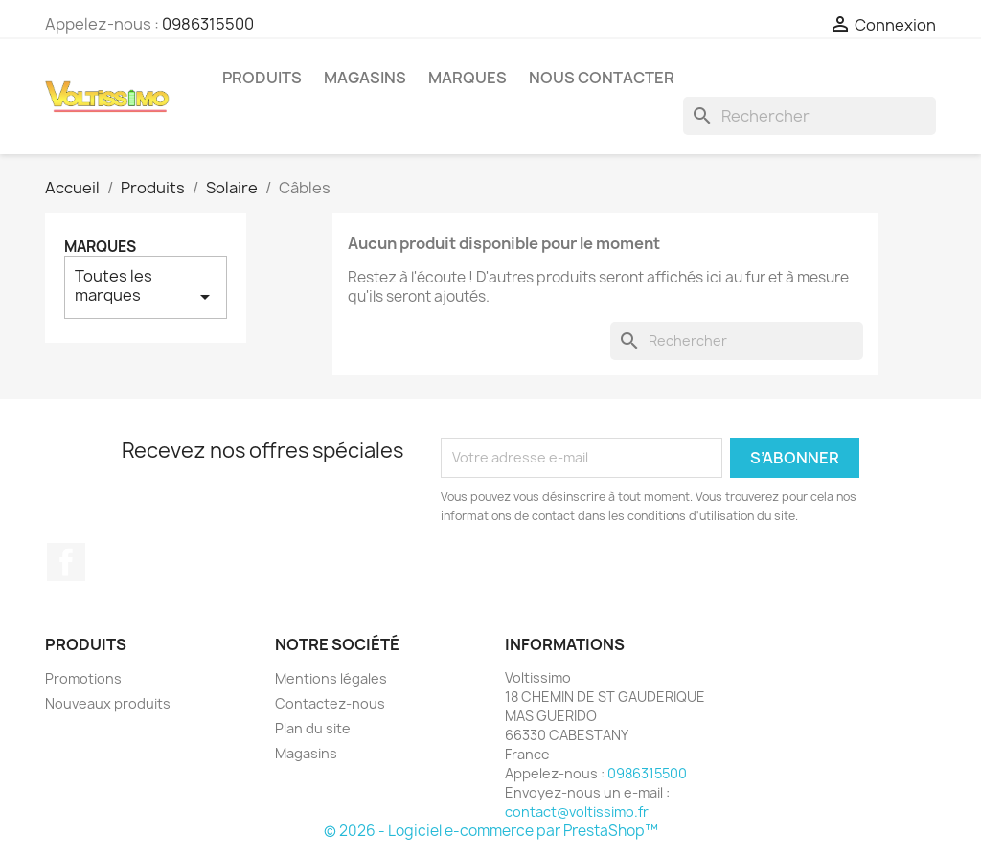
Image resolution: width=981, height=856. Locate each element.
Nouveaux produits (108, 703)
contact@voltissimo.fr (577, 811)
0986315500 (208, 23)
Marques (467, 77)
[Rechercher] (809, 116)
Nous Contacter (601, 77)
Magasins (365, 77)
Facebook (66, 562)
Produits (262, 77)
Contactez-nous (330, 703)
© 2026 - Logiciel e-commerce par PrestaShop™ (491, 831)
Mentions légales (331, 678)
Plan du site (313, 728)
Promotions (83, 678)
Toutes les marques (146, 286)
